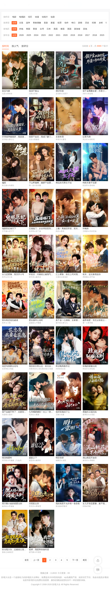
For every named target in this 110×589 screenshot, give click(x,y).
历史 (87, 23)
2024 (36, 35)
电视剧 (22, 17)
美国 (56, 29)
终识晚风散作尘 (63, 366)
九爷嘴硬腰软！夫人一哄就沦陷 (43, 412)
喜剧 (46, 23)
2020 (65, 35)
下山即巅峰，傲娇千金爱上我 (42, 183)
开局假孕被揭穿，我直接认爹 (15, 137)
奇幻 (73, 23)
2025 (28, 35)
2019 (72, 35)
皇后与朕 (6, 91)
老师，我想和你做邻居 (39, 550)
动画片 (45, 17)
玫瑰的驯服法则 (90, 366)
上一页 (36, 561)
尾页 (85, 561)
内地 (21, 29)
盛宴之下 (33, 458)
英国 (69, 29)
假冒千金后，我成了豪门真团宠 (43, 137)
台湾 (42, 29)
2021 (58, 35)
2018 (80, 35)
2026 (21, 35)
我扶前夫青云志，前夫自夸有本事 (44, 366)
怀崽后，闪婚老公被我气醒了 (42, 275)
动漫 (37, 17)
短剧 (53, 17)
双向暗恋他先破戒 (10, 320)
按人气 (15, 46)
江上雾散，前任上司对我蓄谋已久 (71, 275)
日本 (49, 29)
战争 (28, 23)
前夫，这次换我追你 (92, 275)
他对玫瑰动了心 (63, 412)
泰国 (62, 29)
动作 (66, 23)
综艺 (30, 17)
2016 (95, 35)
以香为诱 (87, 137)
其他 (85, 29)
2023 (43, 35)
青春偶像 (37, 23)
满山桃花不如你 (90, 458)
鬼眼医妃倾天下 (9, 229)
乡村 (101, 23)
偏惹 (4, 183)
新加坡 (77, 29)
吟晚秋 (86, 229)
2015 (102, 35)
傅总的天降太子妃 (64, 183)
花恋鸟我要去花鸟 (10, 366)
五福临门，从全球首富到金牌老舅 (44, 229)
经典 (94, 23)
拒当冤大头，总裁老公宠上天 (15, 550)
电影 (14, 17)
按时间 (5, 46)
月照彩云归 (34, 504)
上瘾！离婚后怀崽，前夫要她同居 (71, 229)
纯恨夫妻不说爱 (90, 183)
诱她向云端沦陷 (90, 412)
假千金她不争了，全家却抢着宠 (16, 412)
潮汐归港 (60, 91)
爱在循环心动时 (36, 320)
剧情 (80, 23)
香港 (35, 29)
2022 (51, 35)
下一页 (75, 561)
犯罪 (60, 23)
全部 (14, 23)
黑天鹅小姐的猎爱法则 (12, 504)
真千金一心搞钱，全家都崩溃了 (70, 320)
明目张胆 (60, 458)
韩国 (28, 29)
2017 (87, 35)
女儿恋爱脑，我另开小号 (13, 275)
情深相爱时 (7, 458)
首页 (27, 561)
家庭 (53, 23)
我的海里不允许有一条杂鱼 (68, 504)
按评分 (24, 46)
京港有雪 (60, 137)
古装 (21, 23)
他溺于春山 (34, 91)
